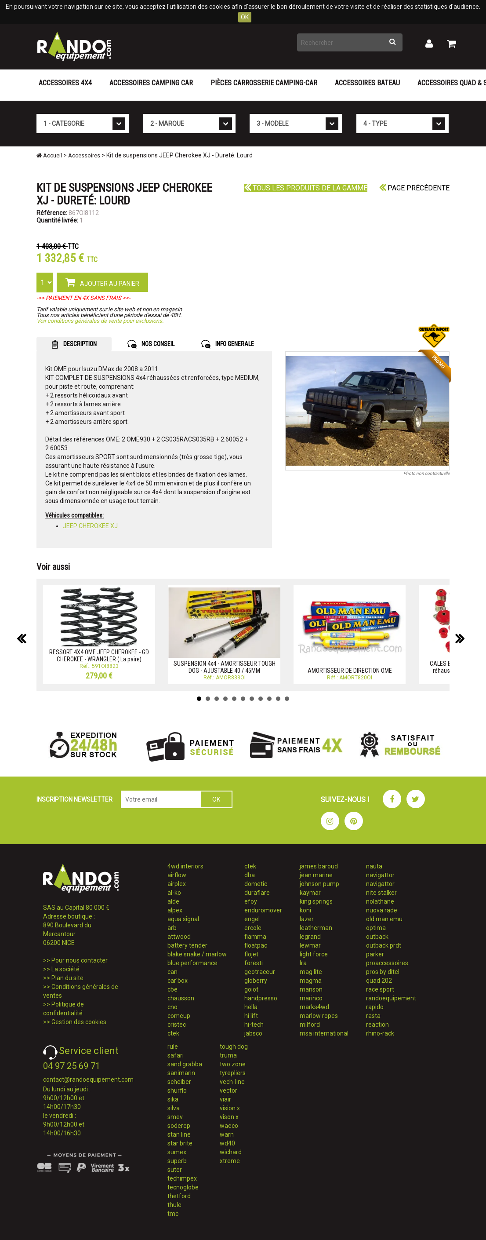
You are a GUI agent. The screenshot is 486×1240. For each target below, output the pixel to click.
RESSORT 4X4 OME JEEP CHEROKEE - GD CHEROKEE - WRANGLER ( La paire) (99, 655)
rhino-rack (380, 1033)
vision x (230, 1108)
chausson (180, 998)
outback (377, 936)
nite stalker (381, 892)
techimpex (182, 1178)
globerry (255, 980)
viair (225, 1099)
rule (172, 1046)
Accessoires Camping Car (151, 83)
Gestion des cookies (78, 1021)
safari (175, 1055)
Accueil (49, 155)
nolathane (380, 901)
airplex (176, 883)
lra (303, 962)
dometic (255, 883)
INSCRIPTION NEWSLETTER (74, 799)
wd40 (227, 1143)
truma (228, 1055)
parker (375, 954)
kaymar (310, 892)
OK (245, 17)
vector (228, 1090)
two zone (233, 1064)
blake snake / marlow (197, 954)
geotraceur (259, 971)
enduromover (263, 910)
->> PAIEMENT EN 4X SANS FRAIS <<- (83, 298)
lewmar (310, 945)
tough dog (234, 1046)
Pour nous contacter (79, 960)
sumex (176, 1152)
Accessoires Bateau (367, 83)
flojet (251, 954)
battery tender (187, 945)
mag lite (311, 971)
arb (172, 927)
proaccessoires (387, 962)
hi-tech (254, 1024)
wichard (231, 1152)
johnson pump (319, 883)
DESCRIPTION (74, 344)
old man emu (384, 919)
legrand (310, 936)
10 (278, 699)
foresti (253, 962)
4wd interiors (185, 866)
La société (65, 969)
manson (311, 989)
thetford (179, 1196)
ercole (252, 927)
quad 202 (379, 980)
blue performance (192, 962)
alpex (174, 910)
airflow (176, 875)
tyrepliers (233, 1072)
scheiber (179, 1081)
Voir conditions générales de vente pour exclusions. (99, 320)
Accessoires (84, 155)
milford (310, 1024)
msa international (324, 1033)
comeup (178, 1015)
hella (251, 1006)
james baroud (319, 866)
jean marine (316, 875)
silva (173, 1108)
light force (314, 954)
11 (287, 699)
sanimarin (181, 1072)
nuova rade (381, 910)
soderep (178, 1125)
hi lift (251, 1015)
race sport (380, 989)
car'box (177, 980)
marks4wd (314, 1006)
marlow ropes (319, 1015)
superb (177, 1160)
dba (249, 875)
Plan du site (67, 977)
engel (252, 919)
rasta (373, 1015)
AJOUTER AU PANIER (102, 282)
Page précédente (414, 188)
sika (172, 1099)
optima (376, 927)
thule (174, 1204)
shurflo (177, 1090)
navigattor (380, 875)
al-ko (174, 892)
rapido (375, 1006)
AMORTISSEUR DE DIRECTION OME (350, 670)
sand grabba (184, 1064)
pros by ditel (382, 971)
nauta (374, 866)
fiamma (255, 936)
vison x (229, 1116)
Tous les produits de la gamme (305, 188)
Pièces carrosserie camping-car (263, 83)
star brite (179, 1143)
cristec (176, 1024)
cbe (172, 989)
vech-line (232, 1081)
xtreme (230, 1160)
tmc (172, 1213)
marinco (311, 998)
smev (175, 1116)
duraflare (257, 892)
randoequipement (391, 998)
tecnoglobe (183, 1187)
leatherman (316, 927)
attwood (179, 936)
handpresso (260, 998)
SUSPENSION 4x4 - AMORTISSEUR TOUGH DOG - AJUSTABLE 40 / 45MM (225, 667)
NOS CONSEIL (150, 344)
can (172, 971)
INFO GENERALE (227, 344)
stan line (179, 1134)
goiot (251, 989)
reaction (377, 1024)
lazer (307, 919)
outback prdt (383, 945)
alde (173, 901)
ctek (173, 1033)
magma (311, 980)
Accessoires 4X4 (65, 83)
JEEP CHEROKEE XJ (90, 525)
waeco (229, 1125)
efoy (250, 901)
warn (227, 1134)
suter (174, 1169)
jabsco (253, 1033)
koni (305, 910)
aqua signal (183, 919)
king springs (316, 901)
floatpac (255, 945)
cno (172, 1006)
